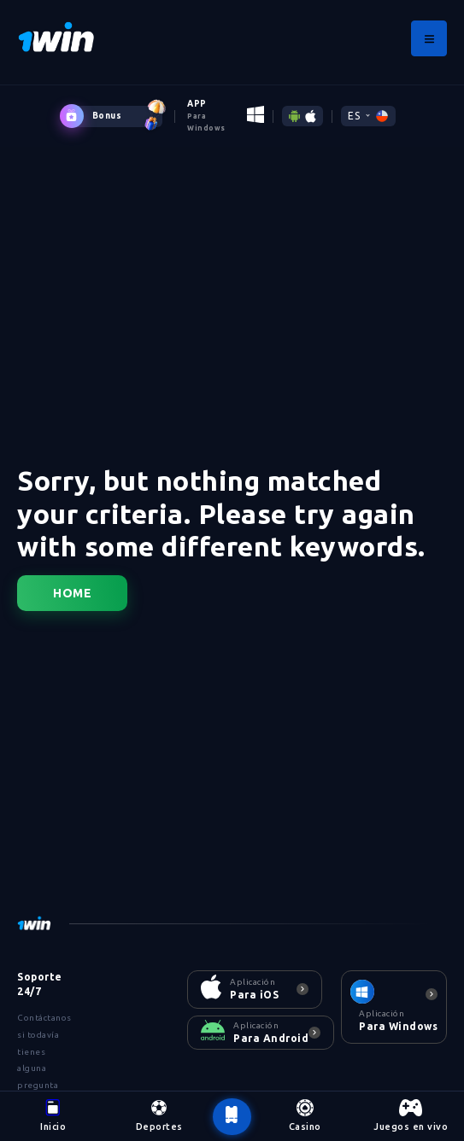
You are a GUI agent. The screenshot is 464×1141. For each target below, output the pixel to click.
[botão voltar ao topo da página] (232, 1117)
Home (72, 593)
